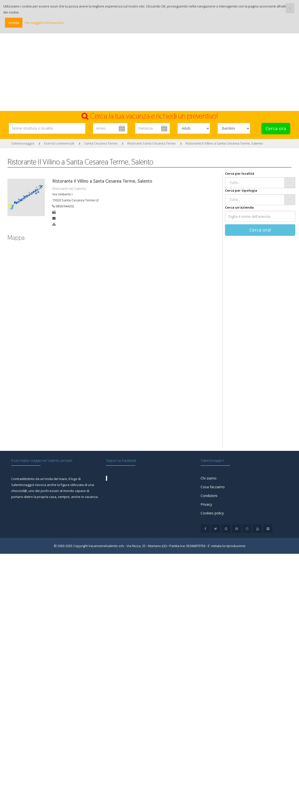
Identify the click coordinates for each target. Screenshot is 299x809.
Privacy (206, 504)
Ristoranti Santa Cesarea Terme (151, 143)
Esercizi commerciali (59, 143)
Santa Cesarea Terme (100, 143)
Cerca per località (239, 173)
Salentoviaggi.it (22, 143)
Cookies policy (212, 513)
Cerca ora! (260, 230)
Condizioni (209, 495)
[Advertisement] (149, 73)
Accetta (13, 22)
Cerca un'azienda (239, 207)
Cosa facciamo (213, 487)
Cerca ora (276, 128)
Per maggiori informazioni (44, 22)
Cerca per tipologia (241, 190)
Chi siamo (209, 478)
